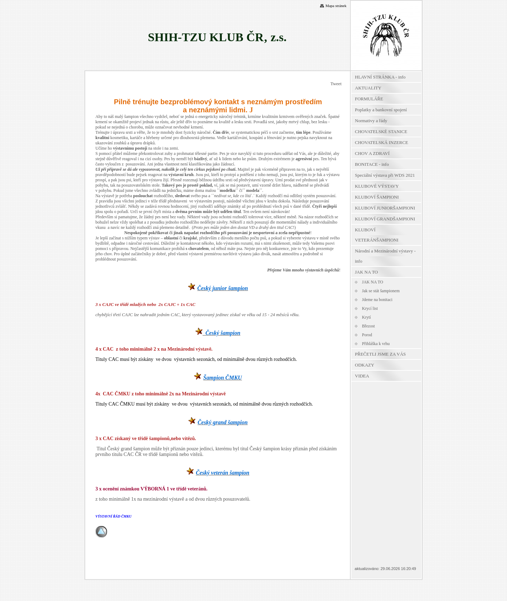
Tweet (336, 83)
